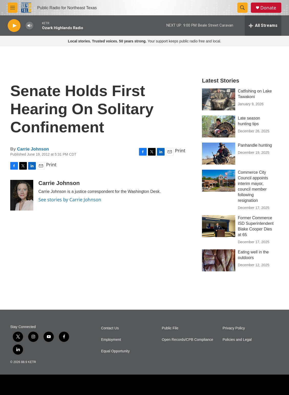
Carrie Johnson (33, 149)
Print (180, 150)
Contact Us (110, 328)
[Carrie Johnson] (21, 195)
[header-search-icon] (242, 8)
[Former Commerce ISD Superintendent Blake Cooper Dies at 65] (218, 226)
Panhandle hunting (255, 145)
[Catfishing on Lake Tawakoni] (218, 99)
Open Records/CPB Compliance (187, 340)
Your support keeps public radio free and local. (144, 41)
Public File (170, 328)
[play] (14, 26)
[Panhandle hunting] (218, 154)
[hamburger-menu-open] (12, 8)
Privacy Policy (234, 328)
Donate (268, 7)
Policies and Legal (237, 340)
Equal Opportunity (115, 351)
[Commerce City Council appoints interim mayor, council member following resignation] (218, 181)
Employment (111, 340)
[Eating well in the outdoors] (218, 260)
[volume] (29, 25)
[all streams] (263, 25)
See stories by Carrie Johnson (69, 199)
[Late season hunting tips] (218, 126)
